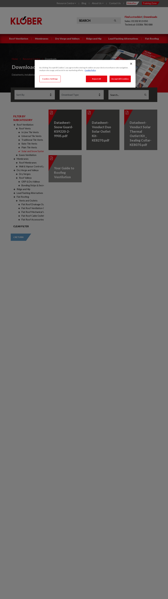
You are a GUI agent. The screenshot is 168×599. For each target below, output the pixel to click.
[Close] (131, 63)
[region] (85, 74)
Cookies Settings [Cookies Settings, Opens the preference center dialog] (50, 79)
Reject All (96, 79)
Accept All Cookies (120, 79)
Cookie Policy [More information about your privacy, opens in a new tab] (90, 70)
